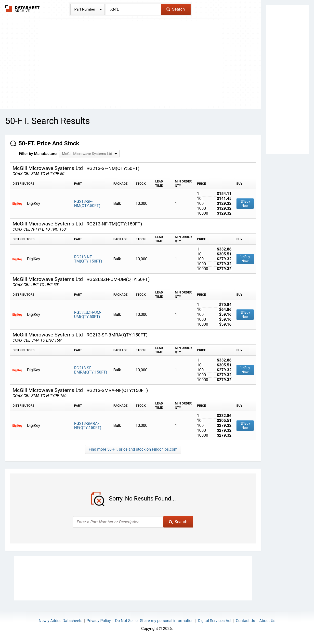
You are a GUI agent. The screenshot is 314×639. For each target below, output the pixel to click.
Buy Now (245, 203)
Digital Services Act (214, 620)
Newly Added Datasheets (60, 620)
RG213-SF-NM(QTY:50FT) (87, 203)
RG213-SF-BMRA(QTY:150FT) (90, 370)
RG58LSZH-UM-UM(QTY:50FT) (87, 314)
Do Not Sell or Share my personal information (154, 620)
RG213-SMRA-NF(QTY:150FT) (87, 425)
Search (175, 9)
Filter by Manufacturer (38, 153)
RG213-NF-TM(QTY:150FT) (88, 259)
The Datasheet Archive (22, 8)
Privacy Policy (99, 620)
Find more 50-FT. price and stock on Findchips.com (133, 449)
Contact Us (245, 620)
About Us (267, 620)
